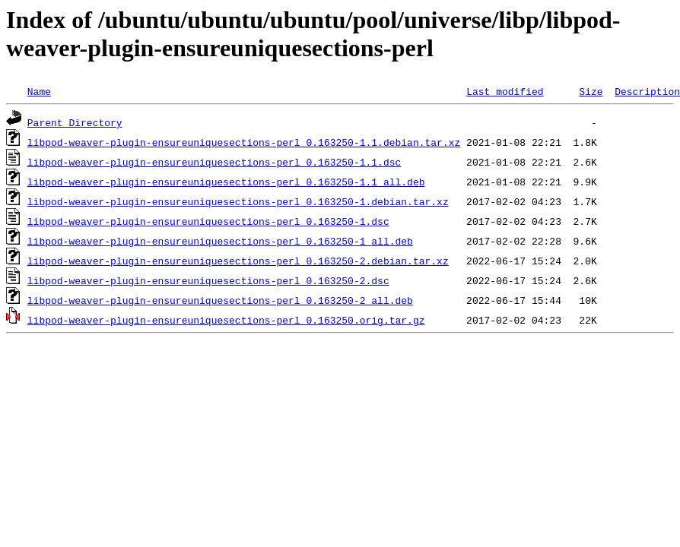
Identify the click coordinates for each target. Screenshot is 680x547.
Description (647, 91)
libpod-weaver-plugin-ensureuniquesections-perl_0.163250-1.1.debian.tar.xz (243, 142)
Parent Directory (74, 122)
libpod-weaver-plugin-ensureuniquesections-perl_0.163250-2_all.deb (220, 300)
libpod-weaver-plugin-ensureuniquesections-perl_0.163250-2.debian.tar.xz (238, 260)
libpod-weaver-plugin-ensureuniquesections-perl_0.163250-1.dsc (208, 221)
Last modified (504, 91)
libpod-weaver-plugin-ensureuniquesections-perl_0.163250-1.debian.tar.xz (238, 201)
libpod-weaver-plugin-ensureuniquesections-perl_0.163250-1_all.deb (220, 241)
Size (590, 91)
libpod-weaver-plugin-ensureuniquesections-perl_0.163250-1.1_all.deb (226, 181)
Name (39, 91)
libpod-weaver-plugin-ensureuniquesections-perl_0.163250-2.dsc (208, 280)
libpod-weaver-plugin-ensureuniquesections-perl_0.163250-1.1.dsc (214, 162)
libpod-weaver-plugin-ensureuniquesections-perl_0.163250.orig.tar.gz (226, 320)
